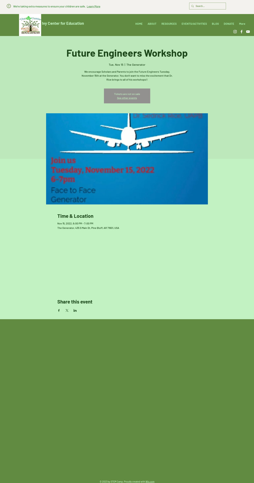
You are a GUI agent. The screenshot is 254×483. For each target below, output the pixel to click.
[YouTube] (248, 31)
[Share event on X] (67, 310)
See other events (127, 97)
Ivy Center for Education (63, 23)
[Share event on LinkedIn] (75, 310)
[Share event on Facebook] (58, 310)
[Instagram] (235, 31)
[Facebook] (241, 31)
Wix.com (150, 481)
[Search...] (207, 6)
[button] (9, 6)
